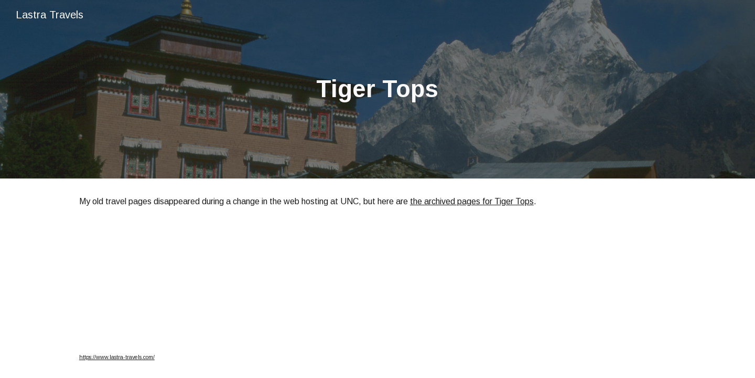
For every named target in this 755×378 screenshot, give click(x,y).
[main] (377, 89)
